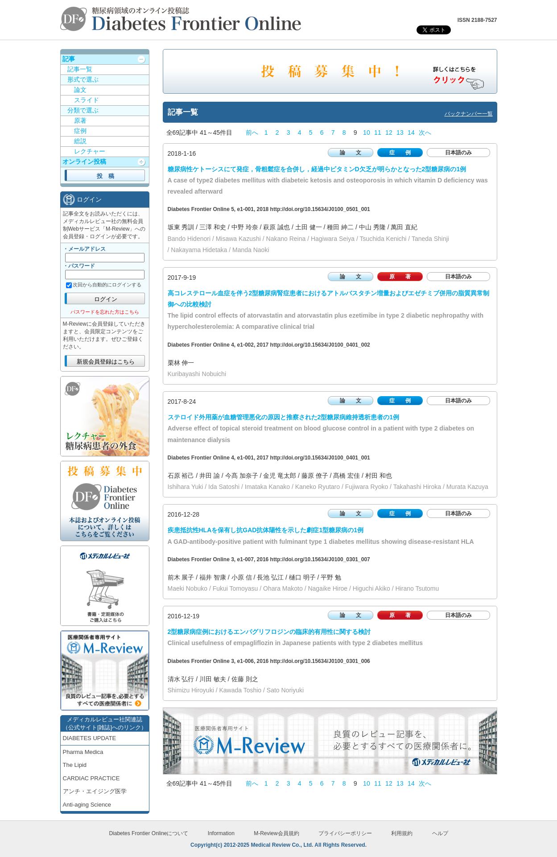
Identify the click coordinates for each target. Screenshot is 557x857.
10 (366, 132)
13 (400, 132)
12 (388, 132)
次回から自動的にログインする (107, 284)
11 (377, 132)
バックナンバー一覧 (469, 114)
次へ (425, 132)
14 (411, 132)
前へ (252, 132)
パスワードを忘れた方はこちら (104, 312)
